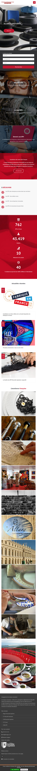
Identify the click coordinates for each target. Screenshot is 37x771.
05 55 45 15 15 (5, 732)
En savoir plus (19, 170)
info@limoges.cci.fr (6, 734)
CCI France (5, 722)
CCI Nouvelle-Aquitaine (8, 716)
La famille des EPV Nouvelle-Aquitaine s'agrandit (14, 380)
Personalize (24, 769)
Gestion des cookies (5, 740)
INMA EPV (5, 725)
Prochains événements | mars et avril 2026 (13, 347)
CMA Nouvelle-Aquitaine (8, 719)
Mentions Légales (5, 737)
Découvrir (9, 30)
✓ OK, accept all (15, 769)
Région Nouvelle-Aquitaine (8, 713)
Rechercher (18, 67)
